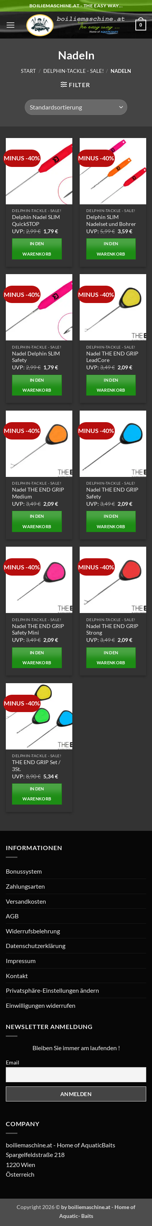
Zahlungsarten (25, 886)
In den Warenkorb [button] (36, 248)
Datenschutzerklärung (35, 945)
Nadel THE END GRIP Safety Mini (38, 629)
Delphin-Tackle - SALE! (73, 71)
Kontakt (17, 975)
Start (28, 71)
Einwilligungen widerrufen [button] (40, 1005)
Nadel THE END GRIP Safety (112, 493)
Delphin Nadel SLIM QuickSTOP (36, 220)
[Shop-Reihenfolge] (76, 107)
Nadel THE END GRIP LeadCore (112, 357)
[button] (10, 24)
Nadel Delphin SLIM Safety (36, 357)
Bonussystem (24, 871)
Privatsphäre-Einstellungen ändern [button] (52, 990)
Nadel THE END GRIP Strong (112, 629)
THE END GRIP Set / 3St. (36, 765)
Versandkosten (26, 901)
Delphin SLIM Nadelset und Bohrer (111, 220)
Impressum (21, 960)
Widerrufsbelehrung (33, 931)
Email (12, 1062)
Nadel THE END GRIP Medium (38, 493)
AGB (12, 916)
